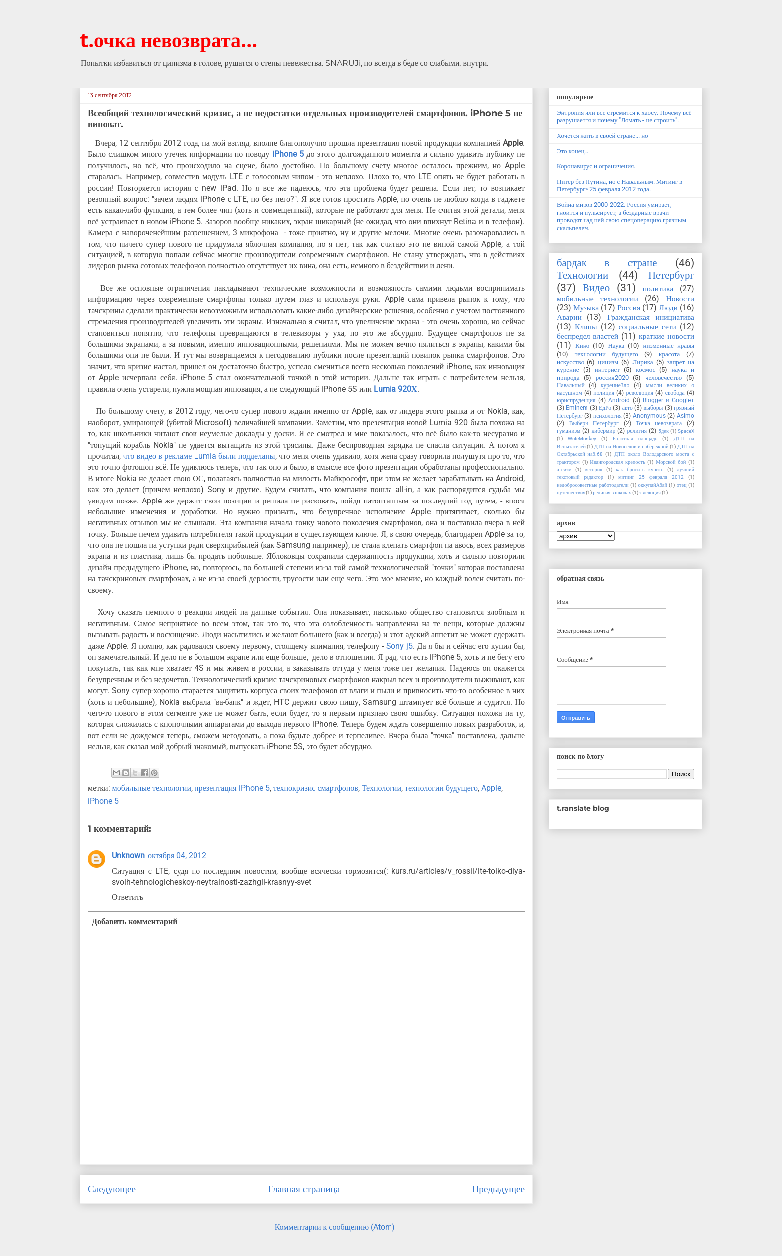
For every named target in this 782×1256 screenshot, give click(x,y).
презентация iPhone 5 (232, 788)
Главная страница (304, 1189)
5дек (663, 431)
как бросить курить (639, 469)
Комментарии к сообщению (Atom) (335, 1227)
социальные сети (647, 326)
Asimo (685, 415)
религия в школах (612, 492)
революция (640, 392)
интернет (607, 369)
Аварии (569, 317)
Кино (582, 345)
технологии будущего (441, 788)
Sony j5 (399, 646)
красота (669, 354)
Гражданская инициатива (650, 317)
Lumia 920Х (394, 389)
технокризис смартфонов (315, 788)
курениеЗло (615, 385)
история (593, 469)
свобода (675, 392)
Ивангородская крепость (617, 462)
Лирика (642, 362)
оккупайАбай (652, 485)
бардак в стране (607, 263)
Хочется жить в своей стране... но (602, 135)
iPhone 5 (288, 154)
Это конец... (572, 151)
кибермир (603, 430)
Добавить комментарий (134, 921)
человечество (663, 377)
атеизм (564, 469)
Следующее (112, 1189)
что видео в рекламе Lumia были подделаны (199, 456)
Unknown (128, 855)
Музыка (586, 307)
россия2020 (612, 377)
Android (619, 400)
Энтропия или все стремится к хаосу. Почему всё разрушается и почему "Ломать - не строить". (624, 116)
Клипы (586, 326)
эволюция (650, 492)
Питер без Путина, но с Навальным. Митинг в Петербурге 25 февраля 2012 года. (619, 185)
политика (658, 288)
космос (645, 369)
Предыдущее (498, 1189)
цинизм (608, 362)
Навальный (571, 385)
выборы (653, 407)
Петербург (671, 275)
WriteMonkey (582, 438)
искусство (570, 362)
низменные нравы (668, 345)
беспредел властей (587, 336)
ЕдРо (605, 407)
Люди (668, 307)
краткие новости (666, 336)
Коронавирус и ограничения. (596, 166)
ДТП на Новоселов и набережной (631, 446)
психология (607, 415)
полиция (603, 392)
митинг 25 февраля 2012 (651, 477)
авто (627, 407)
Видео (596, 288)
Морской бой (671, 462)
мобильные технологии (151, 788)
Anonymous (649, 415)
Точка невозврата (659, 423)
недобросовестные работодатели (593, 485)
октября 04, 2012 (177, 855)
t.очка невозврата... (168, 39)
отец (682, 485)
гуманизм (568, 430)
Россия (628, 307)
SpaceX (686, 431)
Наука (616, 345)
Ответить (127, 897)
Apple (491, 788)
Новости (680, 298)
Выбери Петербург (594, 423)
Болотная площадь (635, 438)
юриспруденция (576, 400)
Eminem (577, 407)
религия (637, 430)
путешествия (571, 492)
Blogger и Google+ (668, 400)
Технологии (381, 788)
